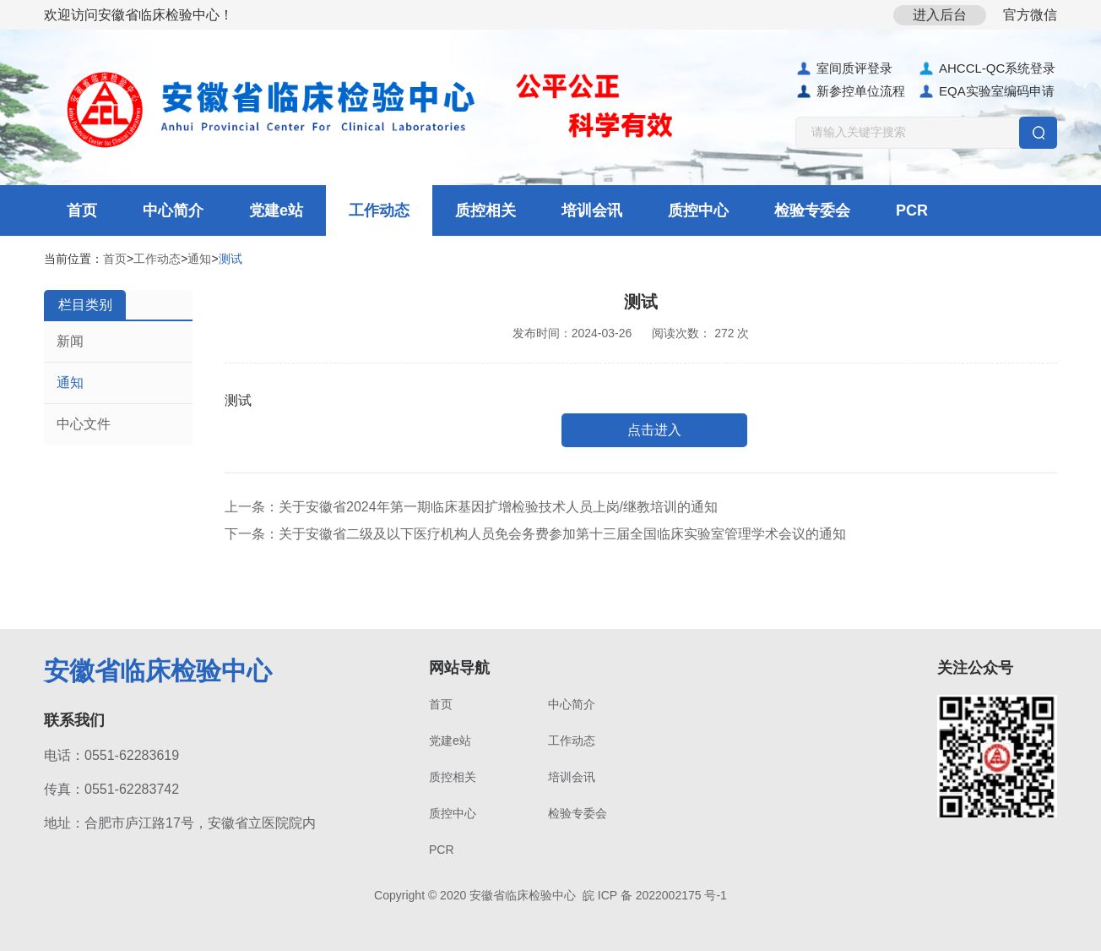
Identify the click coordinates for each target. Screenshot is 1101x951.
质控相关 (485, 210)
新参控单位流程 (850, 91)
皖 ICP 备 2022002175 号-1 (655, 895)
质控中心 (698, 210)
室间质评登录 (843, 68)
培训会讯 (591, 210)
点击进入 (654, 430)
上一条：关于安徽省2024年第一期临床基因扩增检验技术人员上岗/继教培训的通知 (471, 507)
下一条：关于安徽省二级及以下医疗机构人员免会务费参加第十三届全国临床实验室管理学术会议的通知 (535, 534)
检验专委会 (812, 210)
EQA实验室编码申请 (986, 91)
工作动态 (379, 210)
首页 (82, 210)
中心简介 (173, 210)
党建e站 (276, 210)
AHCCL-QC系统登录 (986, 68)
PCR (912, 210)
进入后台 (940, 15)
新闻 (70, 341)
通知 (199, 258)
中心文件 (84, 424)
